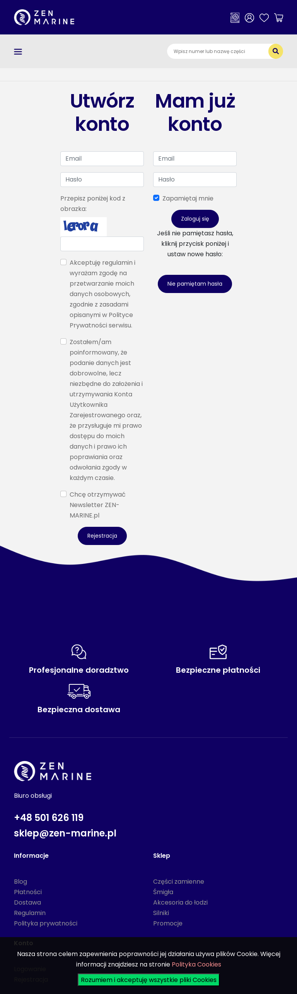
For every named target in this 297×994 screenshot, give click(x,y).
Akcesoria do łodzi (180, 902)
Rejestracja (102, 536)
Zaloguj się (195, 219)
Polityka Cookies (196, 964)
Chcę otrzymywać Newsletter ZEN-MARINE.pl (98, 505)
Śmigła (163, 892)
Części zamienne (178, 881)
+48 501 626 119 (49, 817)
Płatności (28, 892)
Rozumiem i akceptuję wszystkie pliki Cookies (149, 979)
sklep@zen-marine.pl (65, 833)
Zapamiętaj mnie (187, 198)
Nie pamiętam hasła (194, 284)
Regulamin (30, 912)
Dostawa (27, 902)
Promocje (168, 923)
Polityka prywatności (45, 923)
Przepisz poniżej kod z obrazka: (92, 203)
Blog (20, 881)
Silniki (161, 912)
